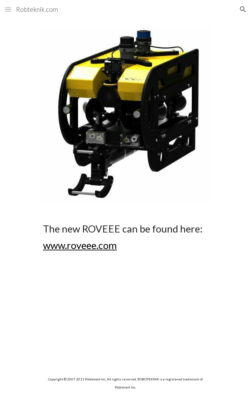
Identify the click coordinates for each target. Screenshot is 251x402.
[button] (8, 9)
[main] (125, 237)
